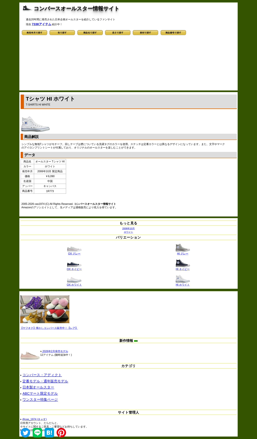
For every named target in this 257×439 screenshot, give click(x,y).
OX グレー (74, 252)
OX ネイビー (74, 268)
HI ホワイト (182, 283)
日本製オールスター (38, 387)
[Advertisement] (128, 64)
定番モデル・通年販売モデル (45, 381)
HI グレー (182, 252)
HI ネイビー (182, 268)
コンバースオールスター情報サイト (76, 8)
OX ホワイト (74, 283)
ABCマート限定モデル (40, 393)
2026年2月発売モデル (54, 351)
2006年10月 (128, 228)
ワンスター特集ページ (40, 399)
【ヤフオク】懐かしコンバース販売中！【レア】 (49, 328)
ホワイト (128, 232)
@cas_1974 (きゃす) (34, 419)
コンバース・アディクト (42, 375)
